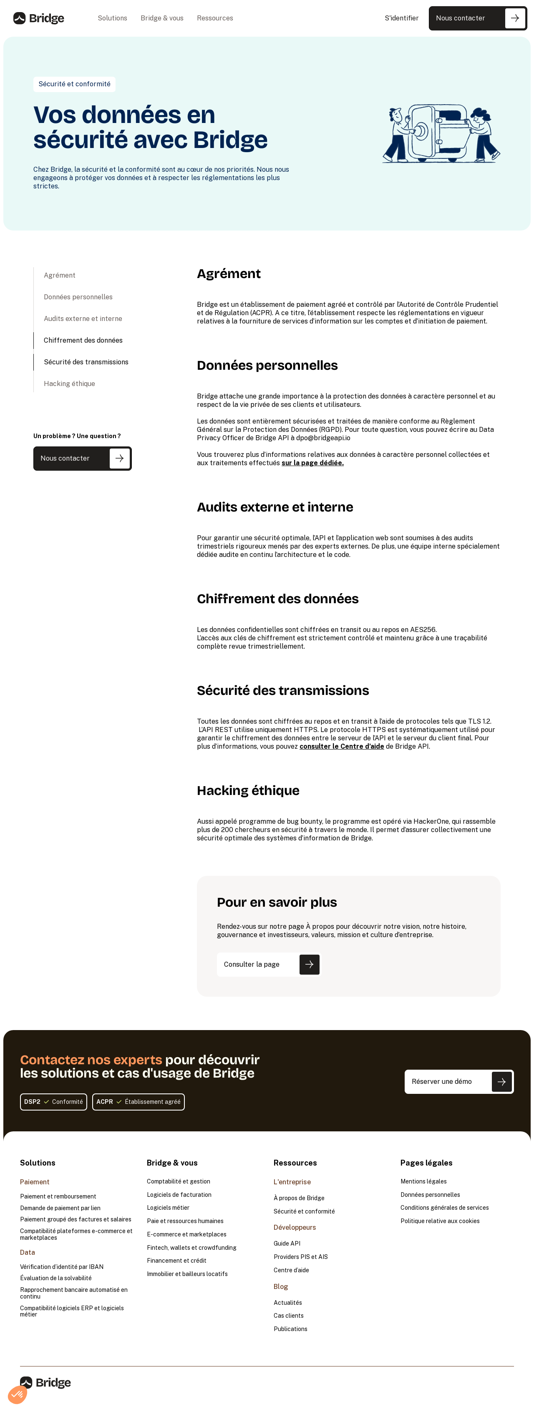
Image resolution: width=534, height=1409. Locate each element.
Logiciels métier (168, 1208)
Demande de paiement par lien (60, 1208)
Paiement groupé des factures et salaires (75, 1219)
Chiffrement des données (83, 340)
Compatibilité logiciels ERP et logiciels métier (72, 1311)
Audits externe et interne (83, 319)
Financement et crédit (177, 1261)
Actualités (288, 1303)
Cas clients (289, 1316)
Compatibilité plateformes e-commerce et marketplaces (76, 1234)
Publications (290, 1329)
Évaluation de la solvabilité (56, 1278)
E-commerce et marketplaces (187, 1234)
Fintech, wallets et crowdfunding (192, 1248)
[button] (112, 18)
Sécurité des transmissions (86, 362)
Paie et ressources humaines (185, 1221)
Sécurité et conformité (304, 1211)
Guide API (287, 1244)
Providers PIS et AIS (301, 1257)
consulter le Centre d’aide (342, 746)
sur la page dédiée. (313, 463)
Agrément (60, 275)
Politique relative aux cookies (440, 1221)
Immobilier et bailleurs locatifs (187, 1274)
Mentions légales (423, 1181)
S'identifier (402, 18)
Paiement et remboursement (58, 1196)
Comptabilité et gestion (178, 1181)
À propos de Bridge (299, 1198)
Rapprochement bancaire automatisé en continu (74, 1293)
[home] (39, 18)
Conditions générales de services (444, 1208)
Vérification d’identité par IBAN (61, 1267)
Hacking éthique (69, 384)
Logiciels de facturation (179, 1195)
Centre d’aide (291, 1270)
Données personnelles (78, 297)
